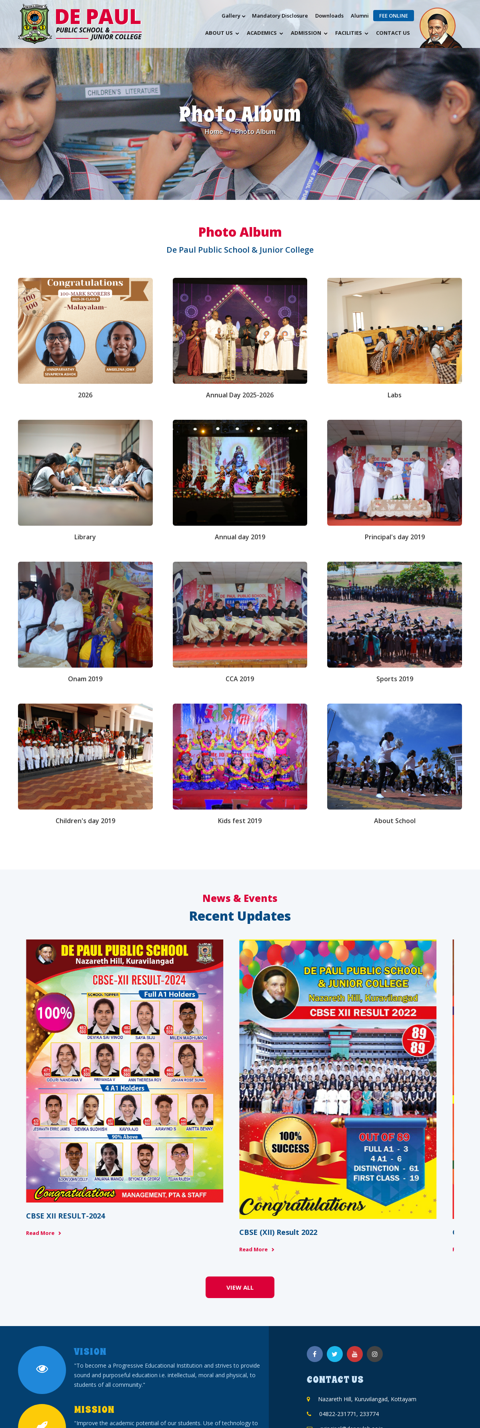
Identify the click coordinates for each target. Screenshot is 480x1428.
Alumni (360, 15)
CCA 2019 (240, 678)
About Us (219, 32)
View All (240, 1195)
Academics (262, 32)
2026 (85, 395)
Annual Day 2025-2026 (240, 395)
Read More (40, 1157)
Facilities (348, 32)
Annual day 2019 (240, 537)
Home (214, 131)
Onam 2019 (85, 678)
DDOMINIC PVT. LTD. (252, 1408)
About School (395, 820)
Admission (306, 32)
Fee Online (393, 15)
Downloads (329, 15)
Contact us (393, 32)
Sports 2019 (394, 678)
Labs (395, 395)
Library (85, 537)
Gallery (231, 15)
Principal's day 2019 (395, 537)
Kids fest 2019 (240, 820)
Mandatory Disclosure (280, 15)
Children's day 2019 (85, 820)
